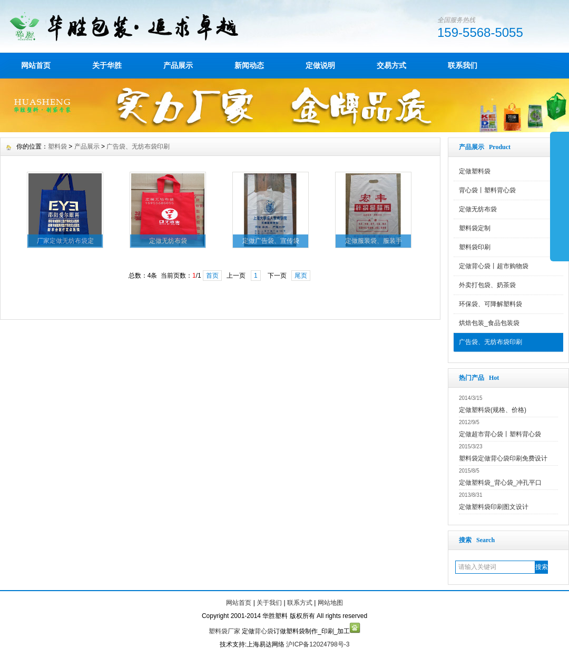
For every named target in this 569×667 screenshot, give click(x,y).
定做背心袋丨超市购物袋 (493, 266)
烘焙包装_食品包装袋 (489, 323)
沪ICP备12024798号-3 (317, 644)
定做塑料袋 (474, 171)
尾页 (301, 275)
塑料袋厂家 (224, 631)
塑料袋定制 (474, 228)
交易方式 (391, 65)
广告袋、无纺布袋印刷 (490, 342)
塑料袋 (57, 146)
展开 (559, 196)
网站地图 (330, 602)
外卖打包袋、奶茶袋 (487, 285)
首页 (212, 275)
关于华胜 (107, 65)
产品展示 (178, 65)
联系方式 (299, 602)
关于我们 (269, 602)
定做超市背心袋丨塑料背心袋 (500, 434)
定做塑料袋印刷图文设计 (493, 507)
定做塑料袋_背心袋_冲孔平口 (500, 482)
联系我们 (462, 65)
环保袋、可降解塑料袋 (490, 304)
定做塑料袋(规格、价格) (492, 410)
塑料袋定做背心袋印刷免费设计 (503, 458)
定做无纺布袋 (478, 209)
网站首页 (36, 65)
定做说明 (320, 65)
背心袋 (263, 631)
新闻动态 (249, 65)
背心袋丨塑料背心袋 (487, 190)
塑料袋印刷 (474, 247)
